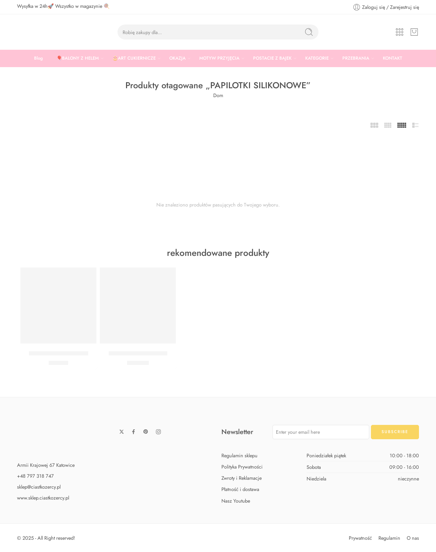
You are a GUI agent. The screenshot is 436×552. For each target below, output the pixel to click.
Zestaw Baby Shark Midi (58, 353)
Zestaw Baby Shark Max (138, 353)
